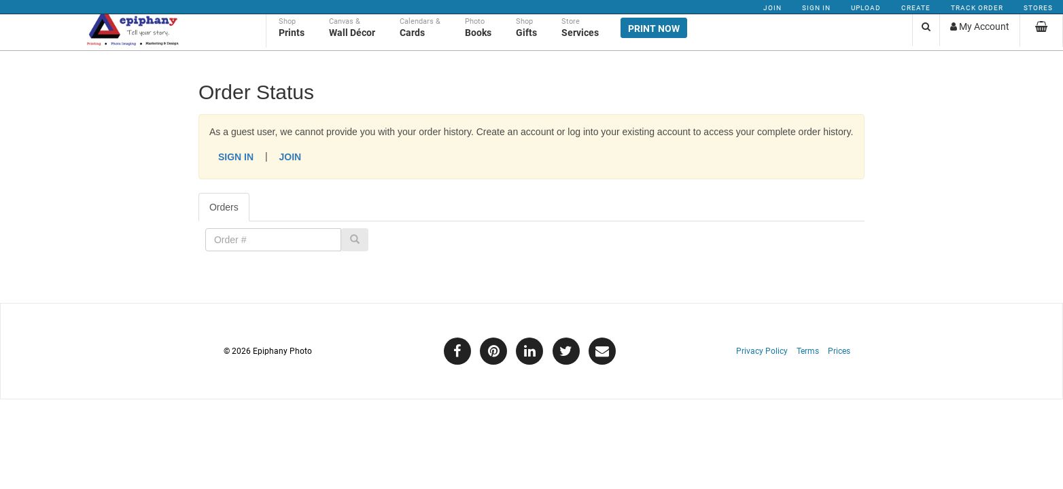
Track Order (977, 8)
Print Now (654, 42)
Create (915, 8)
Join (772, 8)
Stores (1038, 8)
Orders (224, 207)
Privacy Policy (762, 351)
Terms (808, 351)
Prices (839, 351)
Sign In (816, 8)
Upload (866, 8)
